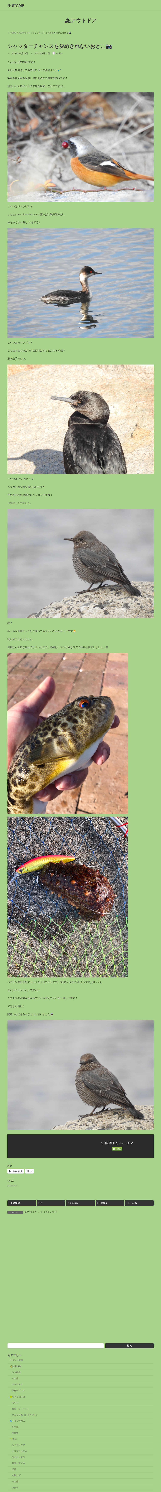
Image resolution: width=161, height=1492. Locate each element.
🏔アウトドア (30, 1212)
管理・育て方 (18, 1472)
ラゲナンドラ (18, 1466)
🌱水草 (13, 1448)
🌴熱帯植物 (15, 1375)
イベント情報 (16, 1369)
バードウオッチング (48, 1212)
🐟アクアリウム (17, 1430)
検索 (129, 1354)
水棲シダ (16, 1484)
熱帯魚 (15, 1442)
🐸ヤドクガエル (17, 1405)
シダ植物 (16, 1381)
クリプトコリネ (19, 1460)
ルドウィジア (18, 1454)
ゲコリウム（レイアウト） (25, 1424)
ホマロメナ (17, 1393)
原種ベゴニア (18, 1399)
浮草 (14, 1478)
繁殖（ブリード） (20, 1417)
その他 (15, 1387)
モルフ (15, 1411)
